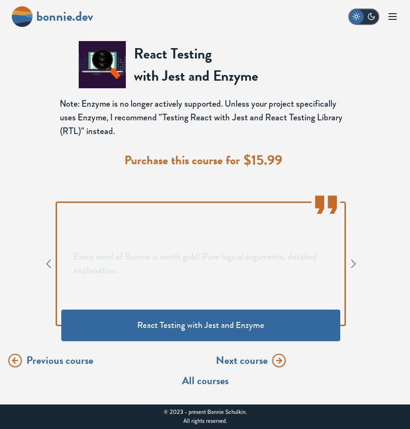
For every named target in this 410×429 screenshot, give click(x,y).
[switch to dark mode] (363, 16)
